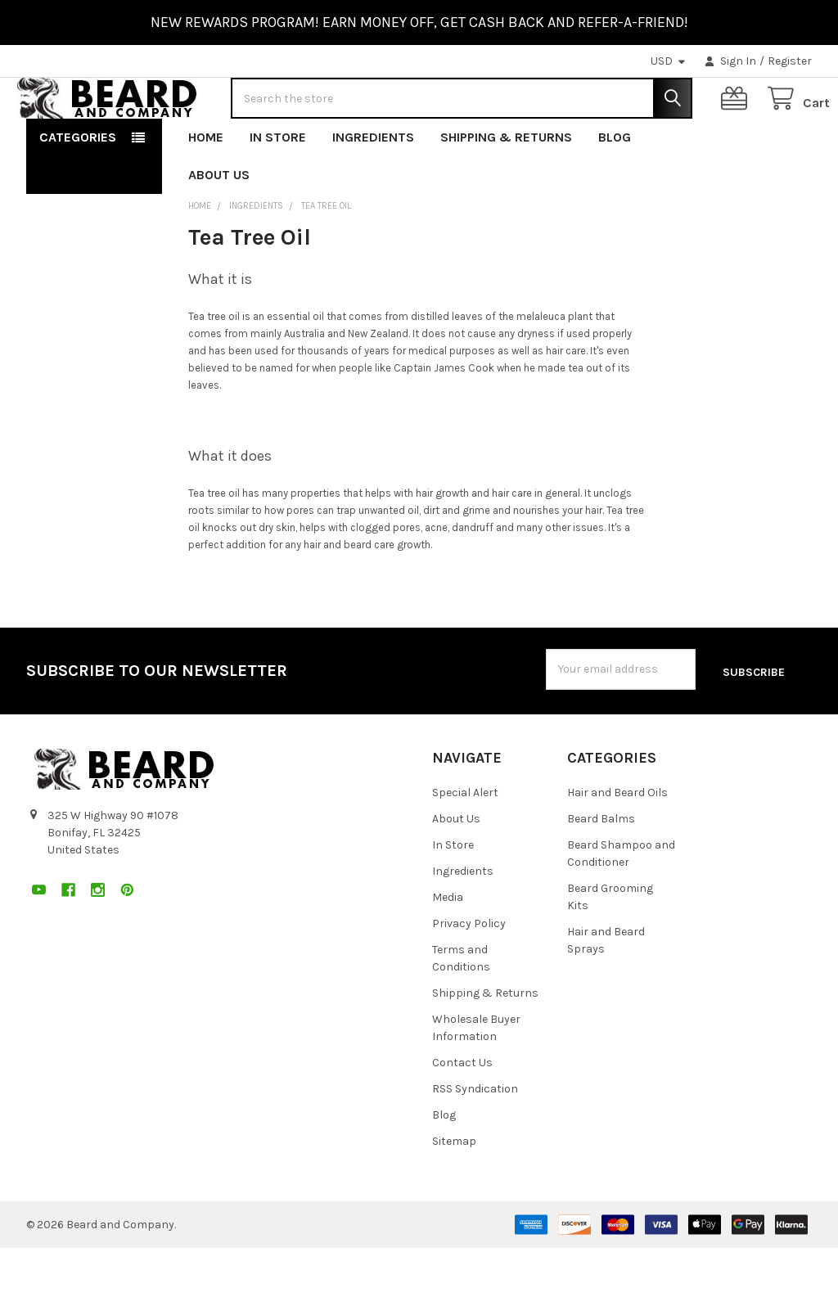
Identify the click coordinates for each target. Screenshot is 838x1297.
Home (205, 189)
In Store (278, 189)
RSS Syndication (475, 1138)
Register (790, 61)
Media (447, 946)
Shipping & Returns (506, 189)
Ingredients (373, 189)
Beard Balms (601, 868)
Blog (614, 189)
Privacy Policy (469, 973)
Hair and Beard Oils (617, 842)
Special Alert (465, 842)
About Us (219, 227)
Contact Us (462, 1112)
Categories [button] (77, 189)
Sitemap (454, 1190)
